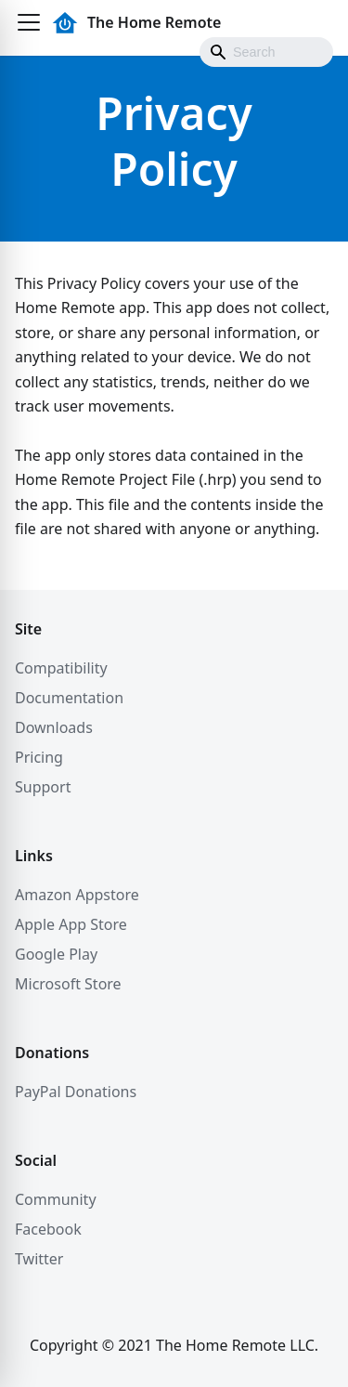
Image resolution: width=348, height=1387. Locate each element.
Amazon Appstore (77, 894)
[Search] (266, 52)
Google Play (56, 954)
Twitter (39, 1259)
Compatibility (61, 668)
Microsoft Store (68, 984)
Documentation (69, 697)
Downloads (54, 727)
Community (56, 1199)
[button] (29, 22)
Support (43, 787)
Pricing (39, 757)
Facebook (48, 1229)
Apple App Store (71, 924)
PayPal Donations (75, 1091)
